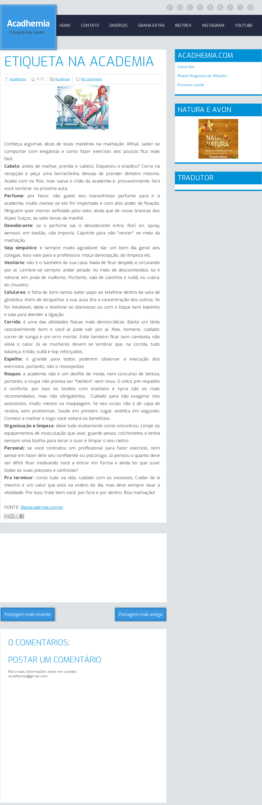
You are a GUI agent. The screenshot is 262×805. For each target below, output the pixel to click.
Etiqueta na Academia (79, 62)
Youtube (243, 25)
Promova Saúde (191, 85)
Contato (90, 25)
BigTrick (183, 25)
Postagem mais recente (27, 614)
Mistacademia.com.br (42, 507)
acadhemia (18, 79)
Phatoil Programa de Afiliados (202, 76)
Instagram (213, 25)
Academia (62, 79)
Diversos (119, 25)
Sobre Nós (186, 67)
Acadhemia (28, 23)
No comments (91, 79)
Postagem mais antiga (140, 614)
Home (65, 25)
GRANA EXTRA (151, 25)
